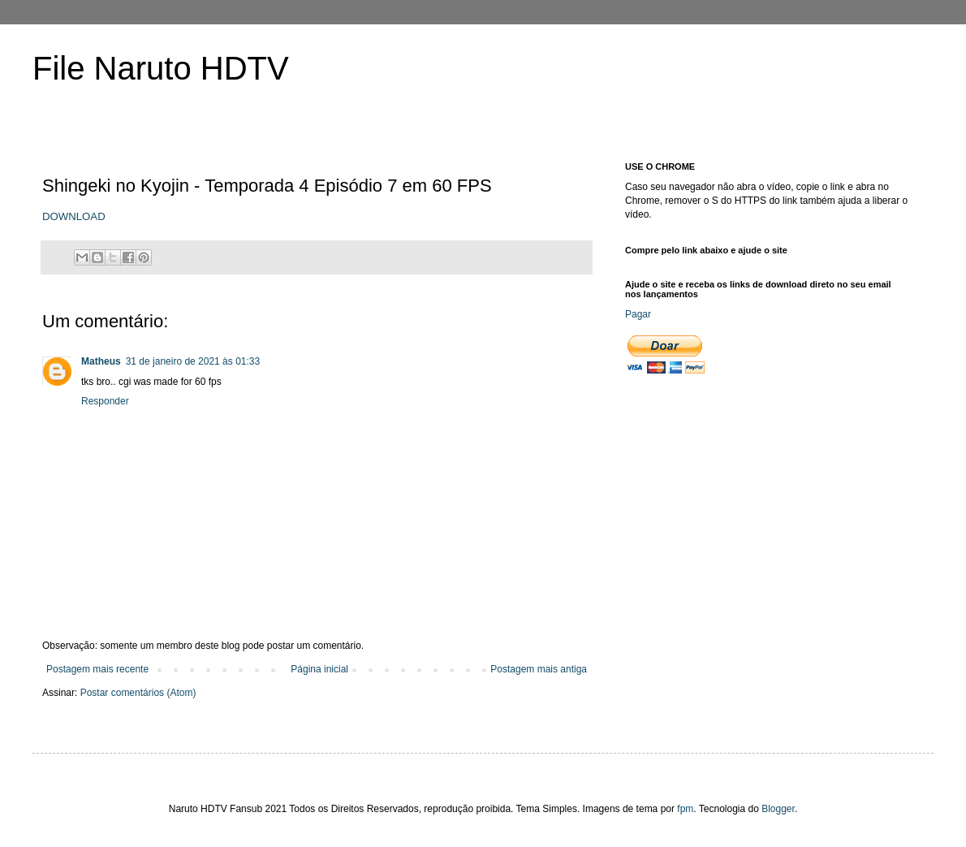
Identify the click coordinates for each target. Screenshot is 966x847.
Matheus (101, 361)
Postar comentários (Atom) (138, 692)
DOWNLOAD (74, 216)
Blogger (778, 809)
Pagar (638, 314)
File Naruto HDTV (160, 68)
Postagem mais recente (97, 669)
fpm (685, 809)
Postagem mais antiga (538, 669)
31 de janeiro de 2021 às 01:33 (193, 361)
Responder (105, 401)
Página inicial (319, 669)
